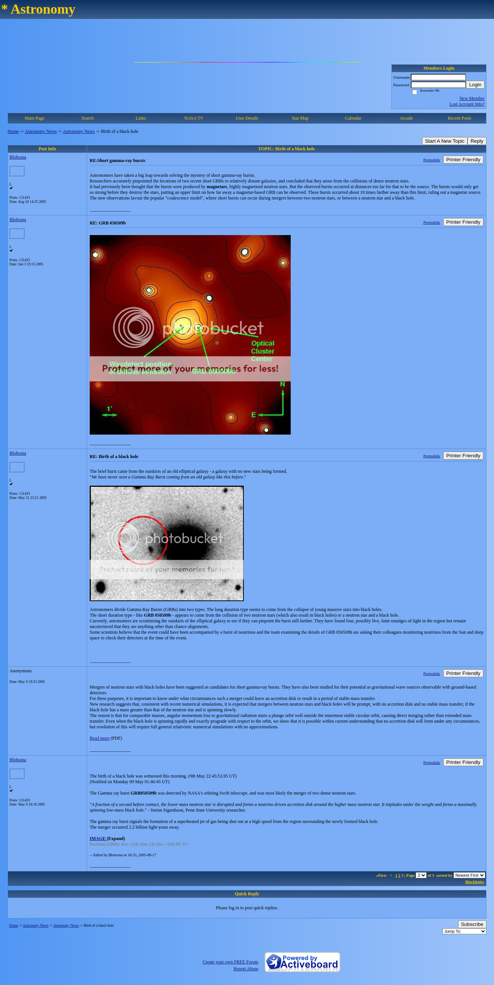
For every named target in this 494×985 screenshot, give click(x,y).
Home (13, 131)
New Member (472, 98)
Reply (477, 141)
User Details (247, 118)
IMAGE (98, 838)
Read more (99, 738)
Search (87, 118)
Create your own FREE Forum (230, 962)
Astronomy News (40, 131)
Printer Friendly (463, 159)
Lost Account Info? (467, 104)
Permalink (431, 159)
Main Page (34, 118)
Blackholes (474, 881)
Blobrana (17, 157)
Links (141, 118)
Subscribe (472, 924)
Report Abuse (246, 968)
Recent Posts (459, 118)
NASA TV (194, 118)
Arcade (406, 118)
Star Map (300, 118)
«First (381, 875)
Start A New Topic (444, 141)
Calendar (353, 118)
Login (475, 84)
